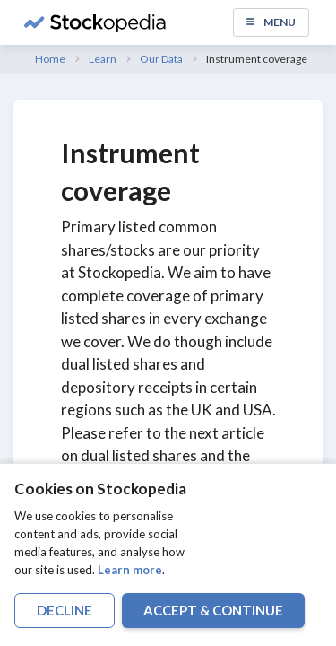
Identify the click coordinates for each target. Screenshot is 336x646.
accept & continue (213, 610)
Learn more (130, 570)
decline (64, 610)
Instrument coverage (256, 58)
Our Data (161, 58)
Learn (102, 58)
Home (50, 58)
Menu (270, 22)
